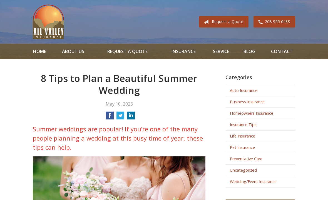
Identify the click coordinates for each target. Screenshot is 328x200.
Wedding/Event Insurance (253, 181)
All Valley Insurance (48, 21)
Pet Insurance (242, 147)
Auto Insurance (243, 90)
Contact (282, 51)
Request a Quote (222, 22)
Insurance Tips (243, 124)
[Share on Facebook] (110, 117)
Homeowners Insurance (251, 113)
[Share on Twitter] (120, 117)
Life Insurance (242, 136)
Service (221, 51)
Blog (249, 51)
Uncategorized (243, 170)
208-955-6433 (273, 22)
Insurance (184, 51)
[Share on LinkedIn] (131, 117)
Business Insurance (247, 101)
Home (39, 51)
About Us (73, 51)
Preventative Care (246, 158)
